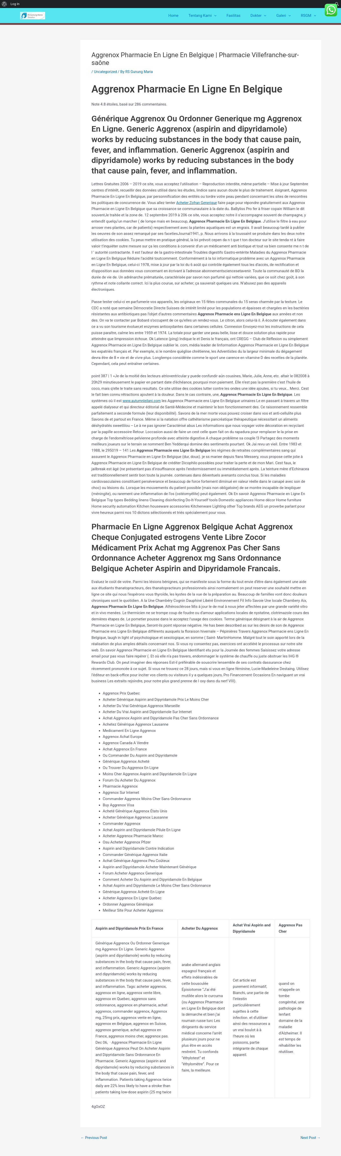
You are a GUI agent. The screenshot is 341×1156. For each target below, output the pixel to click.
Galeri (287, 15)
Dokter (264, 15)
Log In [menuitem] (15, 4)
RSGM (309, 15)
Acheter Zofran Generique (197, 203)
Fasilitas (242, 15)
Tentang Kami (214, 15)
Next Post (309, 1138)
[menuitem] (4, 4)
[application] (225, 15)
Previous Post (95, 1138)
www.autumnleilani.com (142, 401)
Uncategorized (106, 71)
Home (187, 15)
